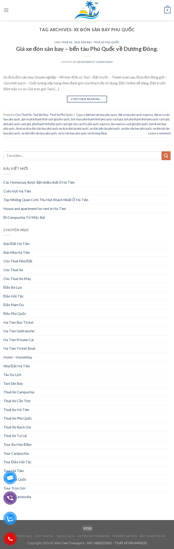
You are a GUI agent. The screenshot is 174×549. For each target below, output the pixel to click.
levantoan (104, 61)
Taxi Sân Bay (83, 42)
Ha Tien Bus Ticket (18, 322)
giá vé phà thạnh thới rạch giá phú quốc (45, 119)
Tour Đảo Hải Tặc (17, 462)
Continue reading (87, 99)
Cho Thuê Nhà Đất (17, 261)
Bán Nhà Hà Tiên (16, 252)
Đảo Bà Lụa (12, 287)
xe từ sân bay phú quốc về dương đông (82, 133)
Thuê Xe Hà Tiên (16, 409)
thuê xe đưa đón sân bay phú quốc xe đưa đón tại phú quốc (52, 128)
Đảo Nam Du (13, 304)
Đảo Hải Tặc (13, 296)
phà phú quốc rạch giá (17, 124)
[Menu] (6, 10)
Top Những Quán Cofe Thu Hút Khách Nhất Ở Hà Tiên (45, 199)
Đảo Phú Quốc (14, 313)
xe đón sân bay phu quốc (136, 128)
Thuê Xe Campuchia (18, 392)
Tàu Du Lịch (12, 374)
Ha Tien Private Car (18, 339)
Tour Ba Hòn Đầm (17, 444)
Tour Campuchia (16, 453)
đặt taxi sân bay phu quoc (101, 114)
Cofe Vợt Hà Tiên (17, 191)
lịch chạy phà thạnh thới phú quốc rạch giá (97, 119)
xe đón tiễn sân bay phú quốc (39, 133)
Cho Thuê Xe (63, 42)
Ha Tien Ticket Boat (19, 348)
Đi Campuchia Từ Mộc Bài (24, 217)
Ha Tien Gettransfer (19, 331)
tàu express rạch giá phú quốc (129, 124)
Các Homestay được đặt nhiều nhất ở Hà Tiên (39, 182)
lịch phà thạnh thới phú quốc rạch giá (146, 119)
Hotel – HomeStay (17, 357)
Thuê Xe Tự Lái (15, 435)
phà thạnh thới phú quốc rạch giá (52, 124)
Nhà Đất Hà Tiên (16, 366)
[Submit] (166, 155)
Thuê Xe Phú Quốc (106, 42)
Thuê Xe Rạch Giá (17, 427)
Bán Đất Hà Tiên (16, 243)
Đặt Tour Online (153, 536)
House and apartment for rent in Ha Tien (34, 208)
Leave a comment (159, 133)
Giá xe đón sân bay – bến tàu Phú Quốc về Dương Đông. (87, 48)
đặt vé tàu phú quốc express (135, 114)
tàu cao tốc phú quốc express (92, 124)
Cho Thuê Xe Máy (17, 278)
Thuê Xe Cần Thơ (16, 401)
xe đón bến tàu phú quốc (105, 128)
